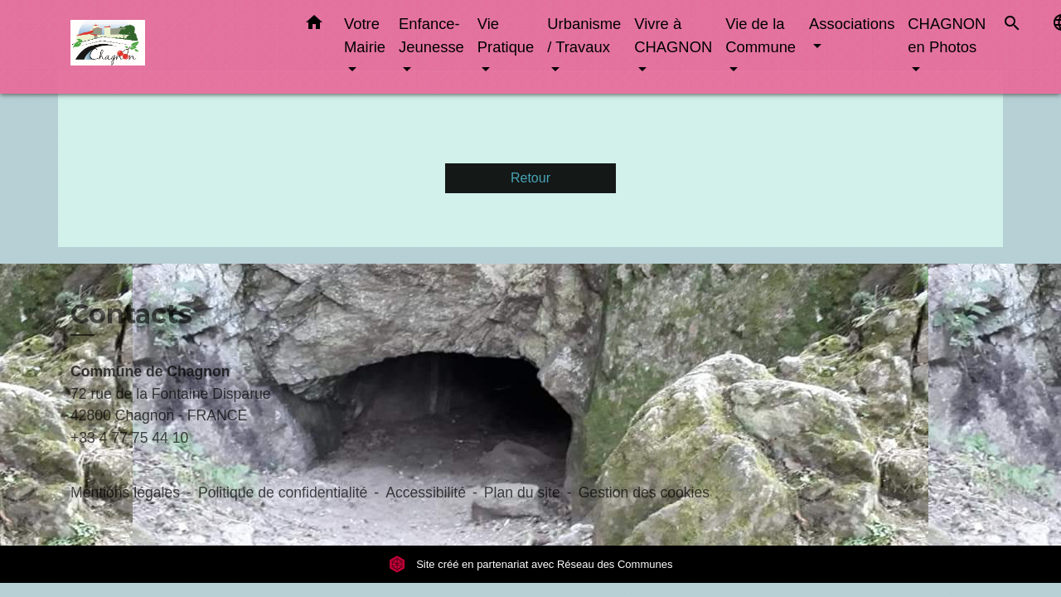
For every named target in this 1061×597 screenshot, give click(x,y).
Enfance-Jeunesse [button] (431, 35)
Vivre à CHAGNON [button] (673, 35)
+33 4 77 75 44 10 (129, 438)
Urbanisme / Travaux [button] (584, 35)
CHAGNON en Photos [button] (947, 35)
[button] (314, 26)
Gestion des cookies (644, 492)
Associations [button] (851, 23)
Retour (530, 178)
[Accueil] (174, 47)
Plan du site (522, 492)
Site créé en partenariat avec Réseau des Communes (531, 564)
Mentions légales (125, 492)
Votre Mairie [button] (364, 35)
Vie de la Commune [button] (760, 35)
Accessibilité (425, 492)
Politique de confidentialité (282, 492)
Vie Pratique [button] (506, 35)
